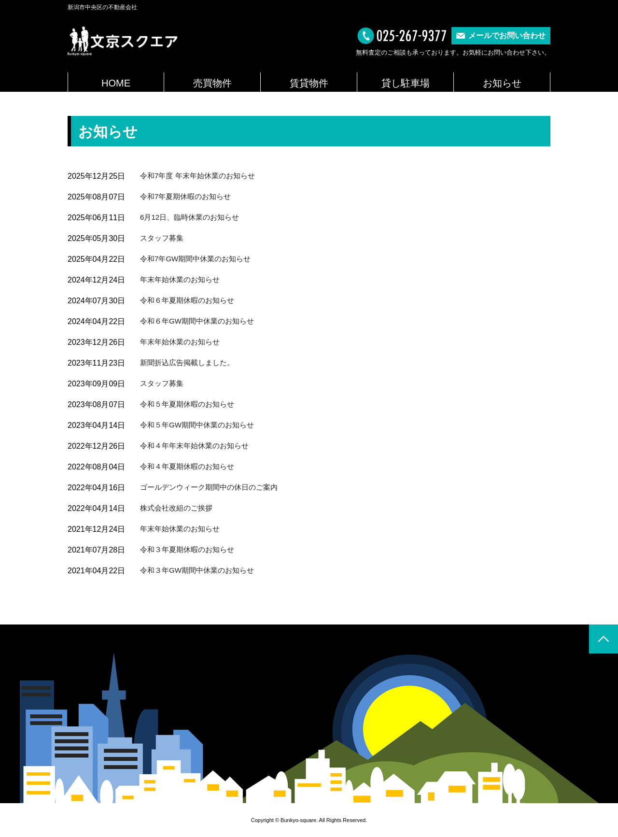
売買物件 (212, 83)
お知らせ (502, 83)
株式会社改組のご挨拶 (178, 508)
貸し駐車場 (405, 83)
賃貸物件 (309, 83)
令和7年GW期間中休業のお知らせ (199, 259)
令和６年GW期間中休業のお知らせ (201, 321)
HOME (115, 83)
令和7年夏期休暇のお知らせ (188, 196)
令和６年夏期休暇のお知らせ (190, 300)
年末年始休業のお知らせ (182, 279)
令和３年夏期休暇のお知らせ (190, 549)
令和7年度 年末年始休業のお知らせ (201, 175)
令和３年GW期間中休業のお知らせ (201, 570)
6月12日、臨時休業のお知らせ (193, 217)
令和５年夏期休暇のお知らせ (190, 404)
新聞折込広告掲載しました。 (190, 362)
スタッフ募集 (163, 238)
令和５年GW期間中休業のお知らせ (201, 425)
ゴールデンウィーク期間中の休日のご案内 (213, 487)
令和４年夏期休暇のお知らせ (190, 466)
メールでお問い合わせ (507, 35)
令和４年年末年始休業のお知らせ (198, 445)
